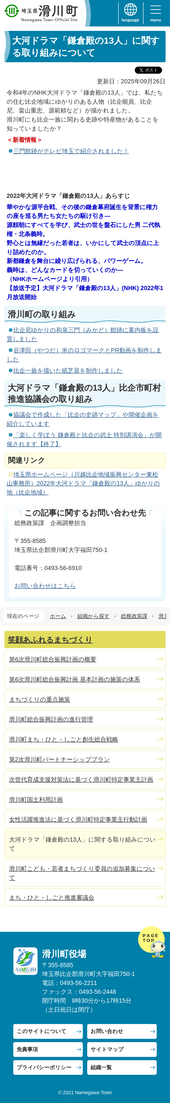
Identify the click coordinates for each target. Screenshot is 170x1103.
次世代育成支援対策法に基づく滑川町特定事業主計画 (81, 779)
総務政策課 (134, 616)
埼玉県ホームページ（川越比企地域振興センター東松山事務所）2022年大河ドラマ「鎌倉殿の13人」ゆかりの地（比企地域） (83, 483)
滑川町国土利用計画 (36, 799)
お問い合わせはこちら (45, 585)
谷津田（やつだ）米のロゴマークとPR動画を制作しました (84, 355)
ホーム (58, 616)
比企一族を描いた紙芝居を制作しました (68, 370)
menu (156, 13)
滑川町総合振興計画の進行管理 (51, 719)
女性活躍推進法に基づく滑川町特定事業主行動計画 (78, 819)
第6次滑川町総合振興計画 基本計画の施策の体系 (74, 679)
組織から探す (93, 616)
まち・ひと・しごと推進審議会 (51, 897)
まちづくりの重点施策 (39, 699)
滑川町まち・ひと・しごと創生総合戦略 (63, 739)
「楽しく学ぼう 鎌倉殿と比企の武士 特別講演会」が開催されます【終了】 (84, 439)
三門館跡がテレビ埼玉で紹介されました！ (71, 151)
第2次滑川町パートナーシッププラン (59, 759)
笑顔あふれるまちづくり (50, 640)
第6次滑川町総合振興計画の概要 (52, 659)
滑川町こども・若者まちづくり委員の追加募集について (82, 873)
